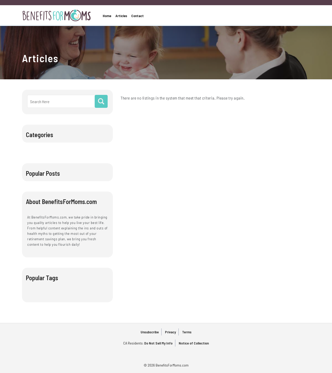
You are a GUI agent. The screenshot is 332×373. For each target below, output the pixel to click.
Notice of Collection (194, 343)
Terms (186, 332)
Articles (121, 15)
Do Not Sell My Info (158, 343)
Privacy (170, 332)
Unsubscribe (150, 332)
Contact (137, 15)
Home (107, 15)
